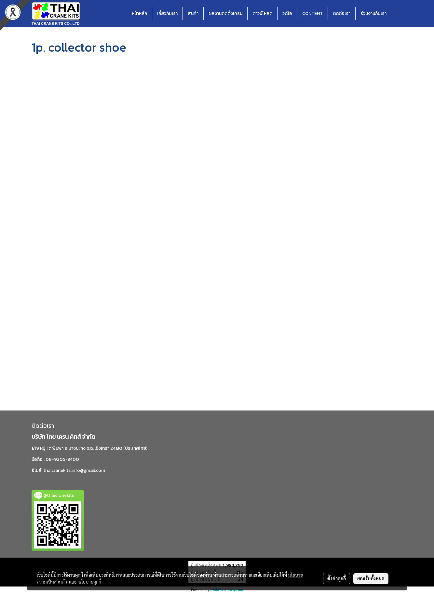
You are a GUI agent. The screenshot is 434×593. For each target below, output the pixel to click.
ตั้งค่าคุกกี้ (336, 578)
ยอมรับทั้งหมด (371, 578)
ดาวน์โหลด (262, 13)
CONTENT (312, 13)
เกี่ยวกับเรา (167, 13)
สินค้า (193, 13)
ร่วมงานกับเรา (373, 13)
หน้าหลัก (139, 13)
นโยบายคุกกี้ (89, 582)
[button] (397, 13)
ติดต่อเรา (341, 13)
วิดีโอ (287, 13)
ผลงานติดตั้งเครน (225, 13)
